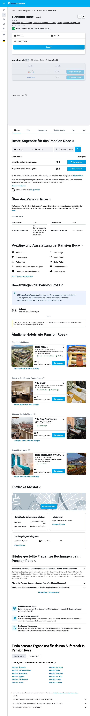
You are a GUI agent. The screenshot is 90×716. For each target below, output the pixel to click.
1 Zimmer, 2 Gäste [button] (20, 41)
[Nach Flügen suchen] (4, 10)
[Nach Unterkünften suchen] (4, 14)
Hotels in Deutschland (19, 673)
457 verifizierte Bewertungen (39, 28)
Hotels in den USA (55, 676)
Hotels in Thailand (55, 683)
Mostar (39, 11)
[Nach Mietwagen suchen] (4, 19)
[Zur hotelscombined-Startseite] (16, 3)
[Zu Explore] (4, 28)
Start (13, 11)
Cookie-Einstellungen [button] (19, 186)
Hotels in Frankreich (56, 673)
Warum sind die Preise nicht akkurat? (50, 707)
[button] (3, 3)
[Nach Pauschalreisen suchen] (4, 24)
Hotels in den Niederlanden (21, 670)
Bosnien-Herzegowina (24, 11)
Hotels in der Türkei (56, 667)
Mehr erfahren (78, 176)
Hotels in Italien (17, 683)
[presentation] (26, 95)
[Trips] (4, 35)
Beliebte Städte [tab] (34, 656)
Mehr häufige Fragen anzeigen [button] (48, 592)
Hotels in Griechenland (20, 680)
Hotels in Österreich (19, 667)
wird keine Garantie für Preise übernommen (65, 693)
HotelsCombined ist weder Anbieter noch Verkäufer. (50, 699)
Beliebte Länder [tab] (19, 656)
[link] (26, 368)
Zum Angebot (58, 363)
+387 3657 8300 (18, 25)
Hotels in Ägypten (18, 676)
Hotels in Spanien (55, 680)
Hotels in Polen (54, 670)
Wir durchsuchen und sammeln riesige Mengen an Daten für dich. (50, 703)
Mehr (13, 210)
